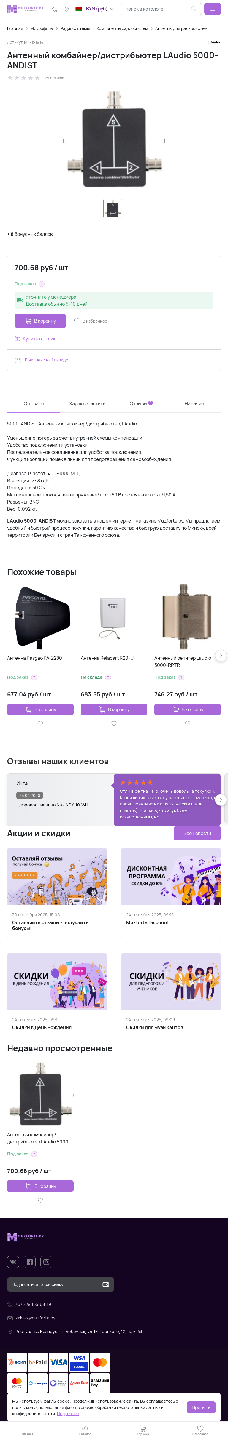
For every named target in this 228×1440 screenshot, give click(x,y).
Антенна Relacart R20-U (107, 658)
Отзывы (141, 403)
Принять (201, 1407)
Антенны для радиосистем (181, 28)
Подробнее (68, 1413)
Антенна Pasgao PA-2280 (34, 658)
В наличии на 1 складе (46, 360)
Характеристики (87, 403)
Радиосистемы (75, 28)
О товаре (34, 403)
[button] (212, 9)
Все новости (197, 833)
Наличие (194, 403)
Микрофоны (41, 28)
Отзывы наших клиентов (58, 761)
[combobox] (161, 9)
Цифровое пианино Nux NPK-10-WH (52, 805)
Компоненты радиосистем (122, 28)
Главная (15, 28)
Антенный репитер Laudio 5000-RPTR (182, 661)
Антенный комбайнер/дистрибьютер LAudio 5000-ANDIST (38, 1138)
